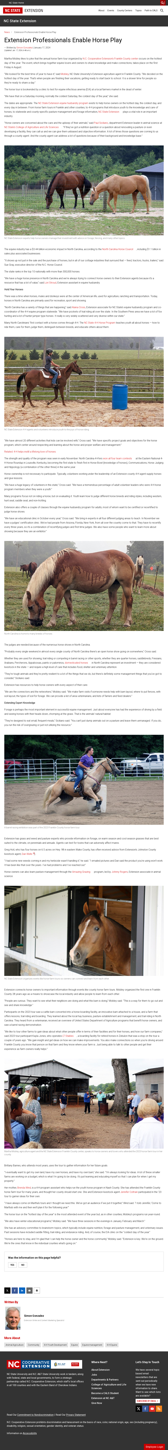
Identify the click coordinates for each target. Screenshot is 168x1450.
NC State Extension (20, 21)
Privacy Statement (76, 1414)
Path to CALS (151, 10)
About (101, 10)
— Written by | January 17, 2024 (27, 47)
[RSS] (159, 1409)
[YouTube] (152, 1409)
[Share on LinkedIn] (22, 1290)
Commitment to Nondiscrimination (35, 1414)
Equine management (92, 1345)
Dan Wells (27, 853)
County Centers (124, 10)
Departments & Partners (105, 1379)
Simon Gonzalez (24, 47)
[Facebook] (145, 1409)
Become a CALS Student (105, 1393)
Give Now (96, 1403)
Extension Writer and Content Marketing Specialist (44, 1320)
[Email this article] (29, 1290)
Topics (138, 10)
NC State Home (16, 3)
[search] (163, 3)
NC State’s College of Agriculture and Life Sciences (31, 127)
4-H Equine (112, 1345)
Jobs (94, 1374)
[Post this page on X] (7, 1290)
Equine (74, 1345)
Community (33, 1345)
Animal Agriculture (14, 1345)
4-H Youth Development (55, 1345)
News (7, 32)
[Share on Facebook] (15, 1290)
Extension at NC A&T (103, 1398)
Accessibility (30, 1433)
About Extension (100, 1369)
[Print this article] (37, 1290)
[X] (139, 1409)
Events (110, 10)
